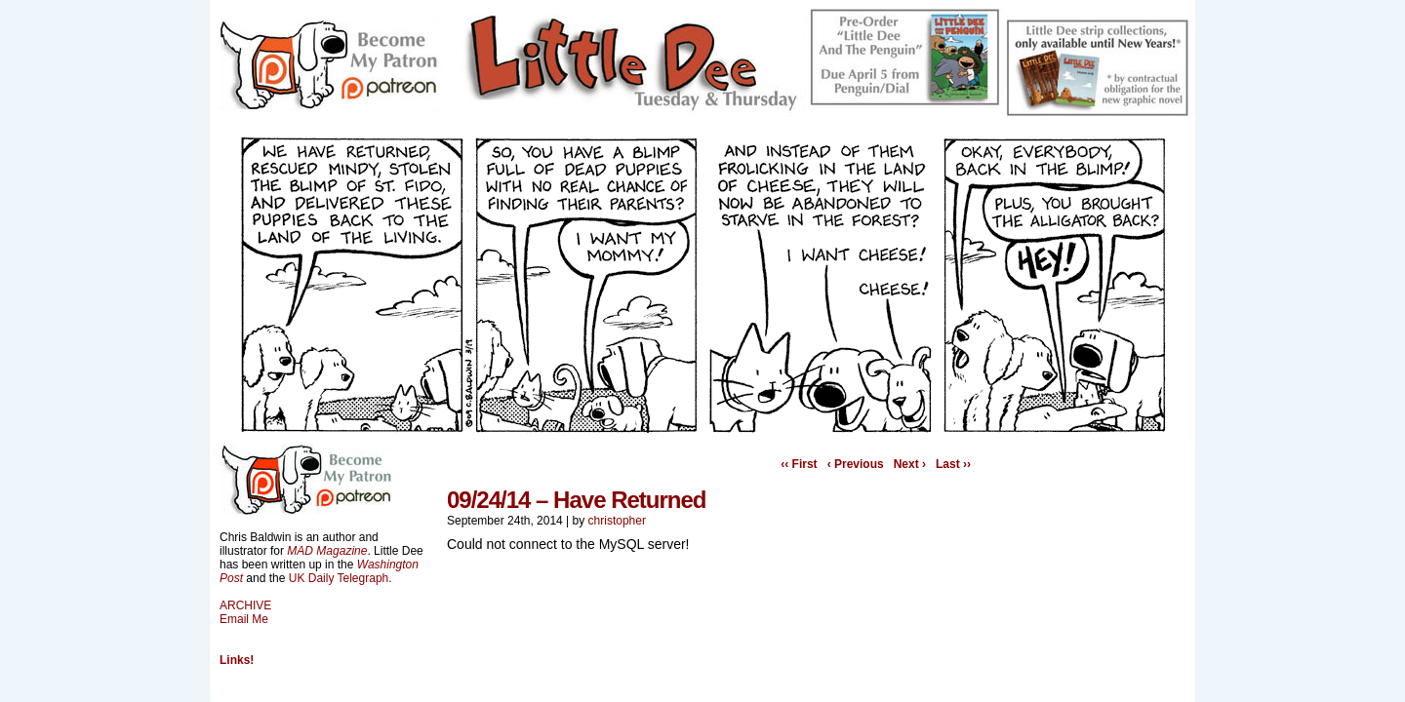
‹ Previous (855, 464)
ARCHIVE (245, 605)
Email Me (244, 619)
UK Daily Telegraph (339, 578)
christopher (617, 520)
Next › (910, 464)
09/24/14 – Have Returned (576, 500)
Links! (237, 660)
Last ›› (953, 464)
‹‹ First (799, 464)
